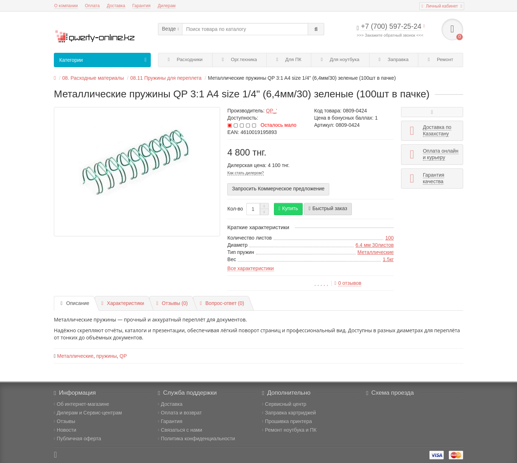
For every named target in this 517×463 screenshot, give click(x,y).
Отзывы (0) (171, 303)
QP (123, 356)
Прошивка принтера (287, 421)
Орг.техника (239, 59)
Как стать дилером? (245, 173)
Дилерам (167, 5)
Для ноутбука (340, 59)
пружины (106, 356)
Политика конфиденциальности (196, 438)
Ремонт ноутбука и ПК (289, 430)
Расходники (185, 59)
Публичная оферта (77, 438)
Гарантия (141, 5)
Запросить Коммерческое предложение (278, 188)
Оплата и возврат (180, 413)
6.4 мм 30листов (374, 245)
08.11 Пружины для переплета (166, 78)
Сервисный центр (284, 404)
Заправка (394, 59)
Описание (75, 303)
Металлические (376, 252)
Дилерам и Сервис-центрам (88, 413)
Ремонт (440, 59)
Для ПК (289, 59)
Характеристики (123, 303)
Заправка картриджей (289, 413)
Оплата (92, 5)
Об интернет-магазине (81, 404)
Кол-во (235, 209)
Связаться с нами (180, 430)
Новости (65, 430)
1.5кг (388, 259)
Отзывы (64, 421)
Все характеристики (250, 268)
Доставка (116, 5)
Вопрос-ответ (222, 303)
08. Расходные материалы (93, 78)
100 (389, 238)
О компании (66, 5)
